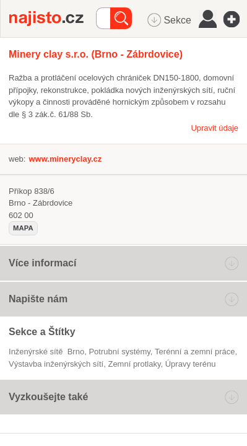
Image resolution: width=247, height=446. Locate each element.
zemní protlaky (134, 364)
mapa (23, 228)
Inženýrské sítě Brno (46, 351)
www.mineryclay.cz (65, 159)
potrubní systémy (119, 351)
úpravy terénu (190, 364)
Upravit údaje (214, 128)
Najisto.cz (52, 18)
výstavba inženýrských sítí (56, 364)
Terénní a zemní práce (195, 351)
